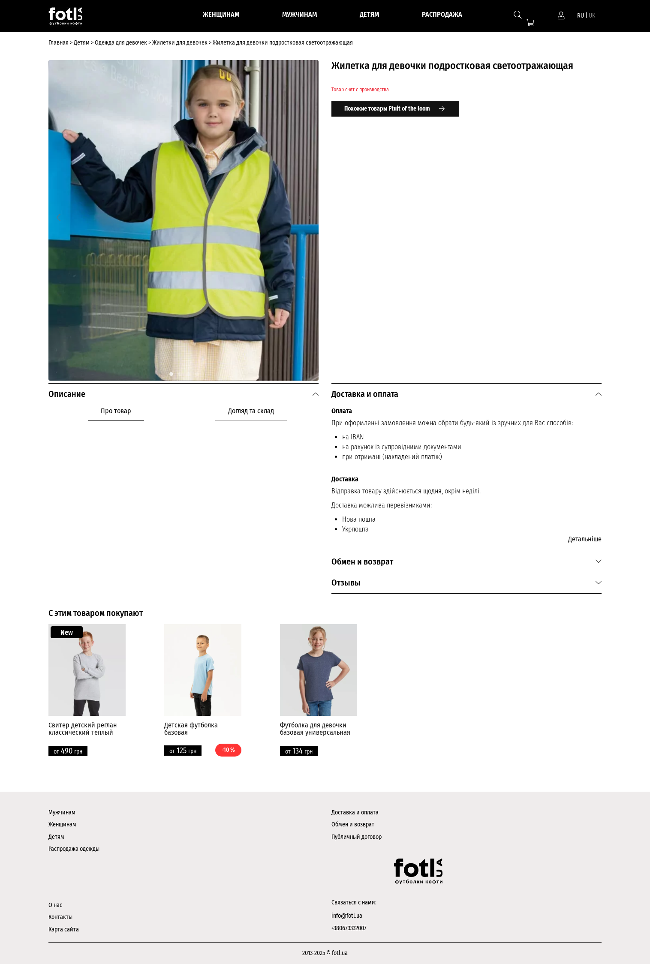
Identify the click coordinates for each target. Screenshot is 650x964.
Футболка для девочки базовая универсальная (315, 729)
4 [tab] (196, 372)
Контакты (60, 917)
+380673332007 (349, 928)
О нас (55, 905)
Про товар (116, 411)
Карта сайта (63, 929)
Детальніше (585, 539)
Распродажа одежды (73, 849)
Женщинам (62, 824)
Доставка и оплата (355, 812)
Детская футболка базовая (191, 729)
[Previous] (58, 217)
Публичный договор (356, 837)
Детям (56, 837)
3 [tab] (188, 372)
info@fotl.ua (346, 915)
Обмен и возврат (352, 824)
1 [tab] (171, 372)
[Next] (308, 217)
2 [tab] (179, 372)
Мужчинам (61, 812)
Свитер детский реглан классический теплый (82, 729)
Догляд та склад (251, 411)
